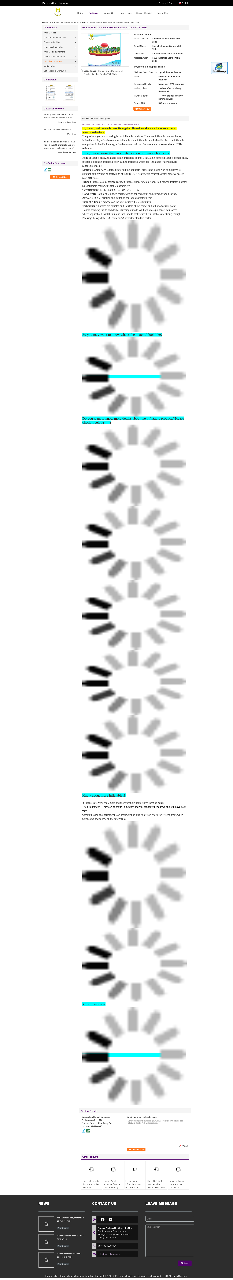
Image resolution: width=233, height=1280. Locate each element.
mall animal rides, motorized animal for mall (70, 1219)
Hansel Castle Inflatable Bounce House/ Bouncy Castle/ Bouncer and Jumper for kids (113, 1187)
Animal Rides (50, 32)
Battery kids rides (52, 42)
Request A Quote (167, 3)
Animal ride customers (54, 51)
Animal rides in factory (54, 56)
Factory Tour (125, 12)
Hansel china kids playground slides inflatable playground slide (90, 1186)
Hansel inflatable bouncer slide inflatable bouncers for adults (156, 1186)
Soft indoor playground (55, 70)
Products (92, 12)
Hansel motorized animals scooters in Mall (69, 1255)
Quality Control (144, 12)
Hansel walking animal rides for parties (70, 1237)
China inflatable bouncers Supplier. (77, 1276)
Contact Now (143, 109)
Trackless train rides (53, 47)
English (185, 3)
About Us (109, 12)
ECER (123, 1278)
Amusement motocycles (55, 37)
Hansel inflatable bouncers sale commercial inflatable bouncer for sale (177, 1187)
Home (80, 12)
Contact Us (162, 12)
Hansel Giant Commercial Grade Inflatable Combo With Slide (110, 124)
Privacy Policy (51, 1276)
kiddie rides (49, 66)
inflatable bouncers (70, 22)
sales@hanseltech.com (58, 3)
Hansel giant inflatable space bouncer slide (133, 1184)
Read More (63, 1228)
